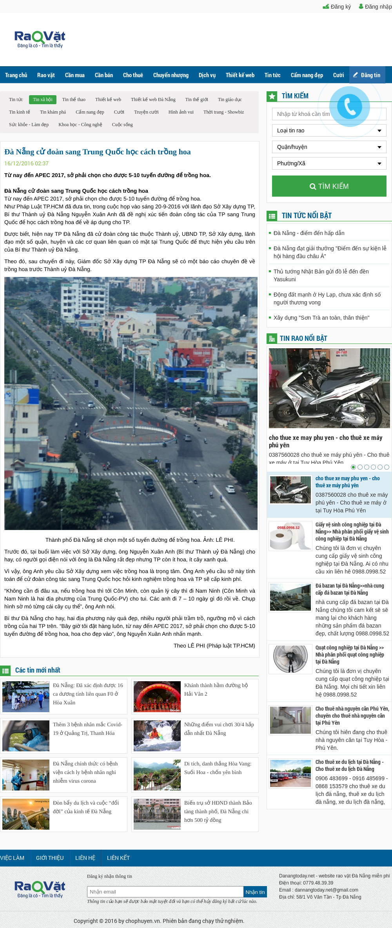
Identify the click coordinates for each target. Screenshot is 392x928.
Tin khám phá (53, 112)
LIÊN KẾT (118, 857)
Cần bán (104, 75)
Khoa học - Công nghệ (80, 124)
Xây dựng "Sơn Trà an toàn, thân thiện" (322, 318)
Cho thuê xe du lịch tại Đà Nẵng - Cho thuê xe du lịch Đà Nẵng (350, 765)
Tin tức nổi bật (307, 215)
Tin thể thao (73, 99)
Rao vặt (46, 75)
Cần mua (75, 75)
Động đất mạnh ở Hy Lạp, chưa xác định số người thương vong (327, 298)
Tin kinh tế (19, 112)
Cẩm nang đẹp (307, 75)
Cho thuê (133, 75)
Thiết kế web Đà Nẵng (153, 99)
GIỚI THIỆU (50, 857)
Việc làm (12, 857)
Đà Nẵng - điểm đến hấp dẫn (309, 233)
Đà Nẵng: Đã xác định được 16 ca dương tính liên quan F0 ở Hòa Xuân (88, 694)
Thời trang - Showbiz (223, 112)
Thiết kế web (240, 75)
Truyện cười (146, 112)
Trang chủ (16, 75)
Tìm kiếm (329, 186)
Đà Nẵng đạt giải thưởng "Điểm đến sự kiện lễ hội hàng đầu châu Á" (330, 252)
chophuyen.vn (142, 920)
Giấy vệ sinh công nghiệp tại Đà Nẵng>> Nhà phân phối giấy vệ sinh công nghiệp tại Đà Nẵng (352, 531)
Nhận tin (255, 892)
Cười (119, 112)
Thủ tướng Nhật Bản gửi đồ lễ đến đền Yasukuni (321, 275)
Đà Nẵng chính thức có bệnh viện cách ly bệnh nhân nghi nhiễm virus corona (85, 772)
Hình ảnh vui (181, 112)
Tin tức (273, 75)
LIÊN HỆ (85, 857)
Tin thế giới (196, 99)
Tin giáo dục (230, 99)
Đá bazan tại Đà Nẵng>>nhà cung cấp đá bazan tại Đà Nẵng (350, 589)
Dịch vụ (207, 75)
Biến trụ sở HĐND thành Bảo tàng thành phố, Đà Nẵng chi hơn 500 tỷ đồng (218, 811)
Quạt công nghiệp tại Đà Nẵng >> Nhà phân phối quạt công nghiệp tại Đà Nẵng (350, 654)
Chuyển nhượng (171, 75)
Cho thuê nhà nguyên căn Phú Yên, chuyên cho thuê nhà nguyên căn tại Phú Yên (352, 715)
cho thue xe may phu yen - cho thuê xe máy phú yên (326, 441)
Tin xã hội (43, 99)
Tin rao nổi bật (303, 338)
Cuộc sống (122, 124)
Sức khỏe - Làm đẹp (29, 124)
